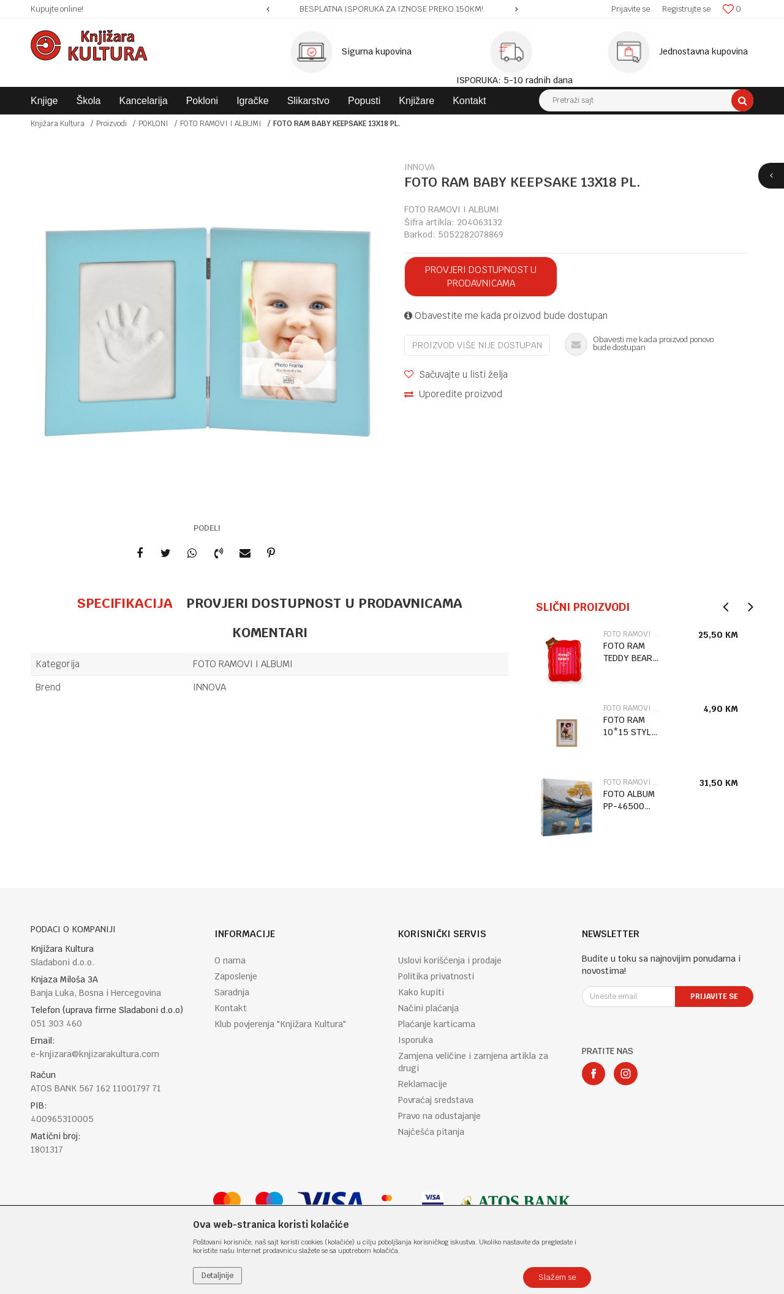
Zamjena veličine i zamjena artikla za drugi (473, 1062)
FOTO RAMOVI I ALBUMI (221, 124)
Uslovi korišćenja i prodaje (450, 960)
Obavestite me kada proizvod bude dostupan (506, 315)
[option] (392, 9)
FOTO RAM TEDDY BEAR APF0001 (627, 652)
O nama (230, 960)
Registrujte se (686, 9)
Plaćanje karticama (436, 1024)
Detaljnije (217, 1276)
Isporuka (415, 1039)
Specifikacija (125, 602)
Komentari (269, 632)
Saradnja (231, 992)
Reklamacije (422, 1084)
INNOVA (209, 687)
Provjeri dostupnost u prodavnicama (481, 276)
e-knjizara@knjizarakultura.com (95, 1054)
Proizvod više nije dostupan (477, 345)
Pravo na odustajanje (439, 1115)
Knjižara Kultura (58, 124)
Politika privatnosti (436, 976)
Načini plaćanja (428, 1008)
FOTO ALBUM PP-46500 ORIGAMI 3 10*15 (629, 800)
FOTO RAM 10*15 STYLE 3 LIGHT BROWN (629, 726)
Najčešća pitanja (431, 1131)
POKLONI (153, 124)
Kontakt (230, 1008)
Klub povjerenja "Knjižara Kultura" (280, 1024)
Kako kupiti (421, 992)
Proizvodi (111, 124)
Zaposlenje (235, 976)
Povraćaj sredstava (435, 1099)
